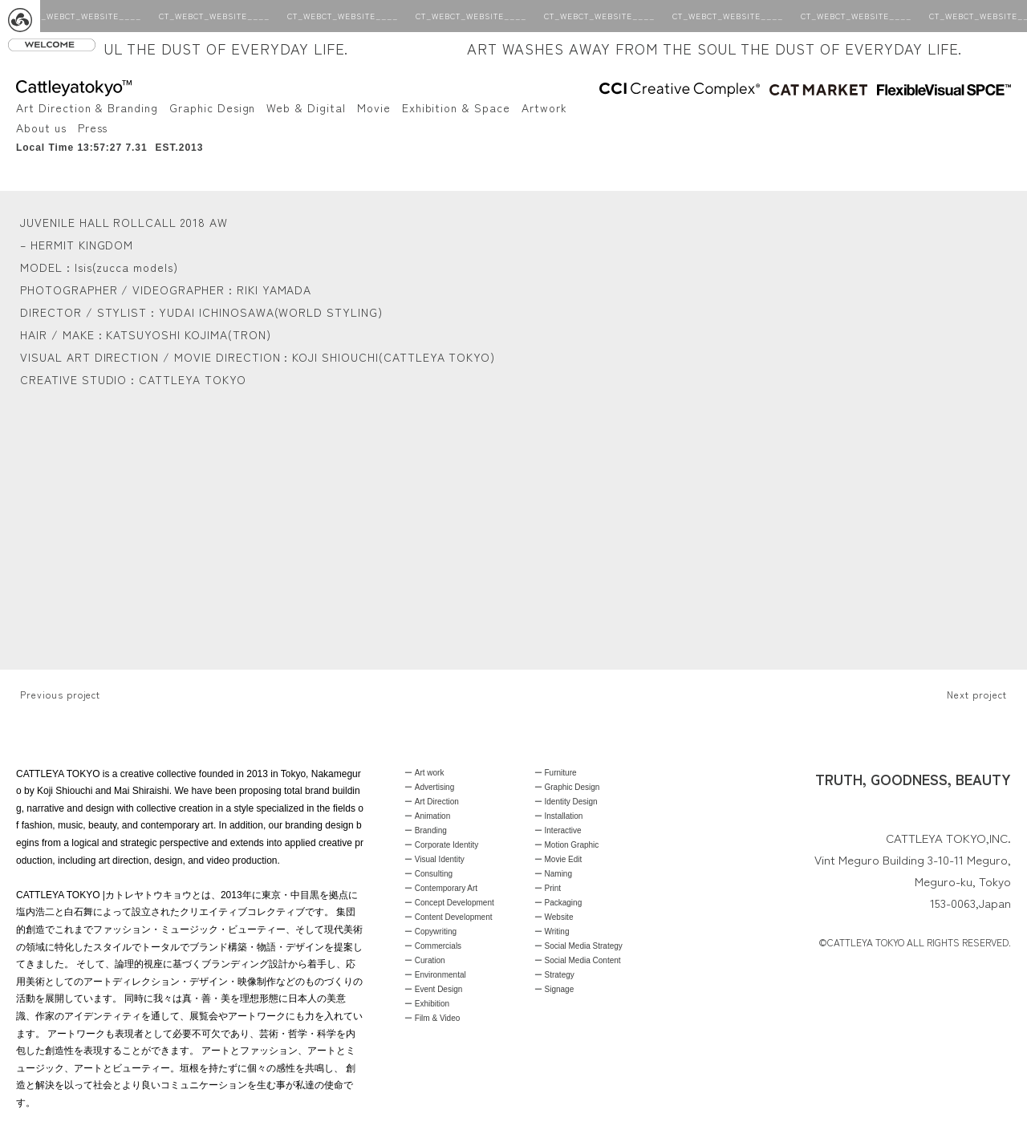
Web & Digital (305, 107)
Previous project (60, 694)
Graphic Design (212, 107)
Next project (977, 694)
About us (41, 127)
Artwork (544, 107)
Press (93, 127)
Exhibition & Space (456, 107)
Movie (374, 107)
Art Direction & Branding (87, 107)
